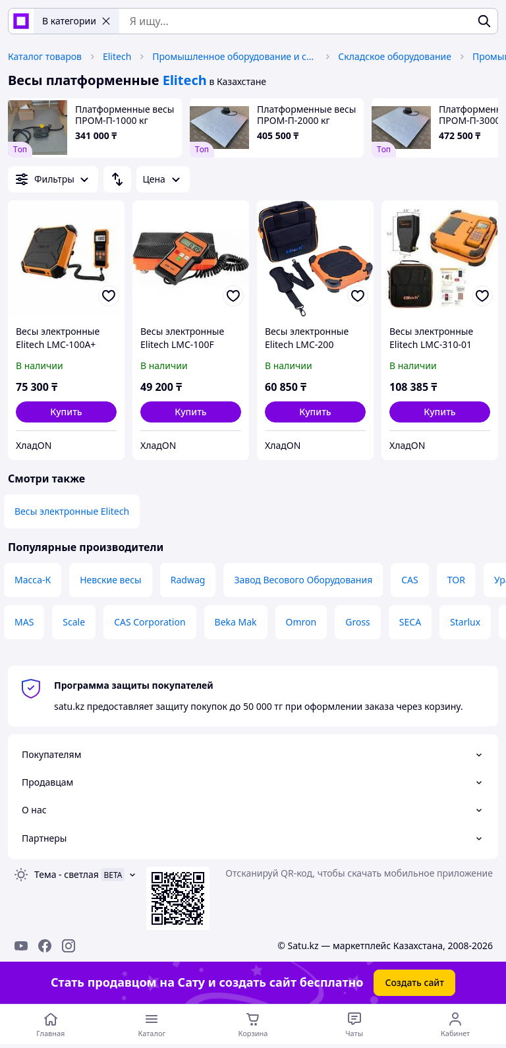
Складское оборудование (394, 56)
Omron (301, 622)
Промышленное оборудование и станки (234, 56)
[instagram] (68, 946)
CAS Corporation (149, 622)
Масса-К (32, 579)
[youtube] (21, 946)
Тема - (66, 874)
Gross (357, 622)
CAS (409, 579)
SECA (410, 622)
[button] (66, 411)
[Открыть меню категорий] (152, 1024)
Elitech (117, 56)
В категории (76, 21)
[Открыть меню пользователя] (455, 1024)
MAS (24, 622)
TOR (456, 579)
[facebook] (45, 946)
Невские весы (111, 579)
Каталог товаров (45, 56)
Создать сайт (414, 982)
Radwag (188, 579)
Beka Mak (236, 622)
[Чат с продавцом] (354, 1024)
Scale (74, 622)
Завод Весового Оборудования (303, 579)
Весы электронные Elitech (71, 511)
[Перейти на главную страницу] (50, 1024)
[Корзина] (253, 1024)
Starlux (465, 622)
